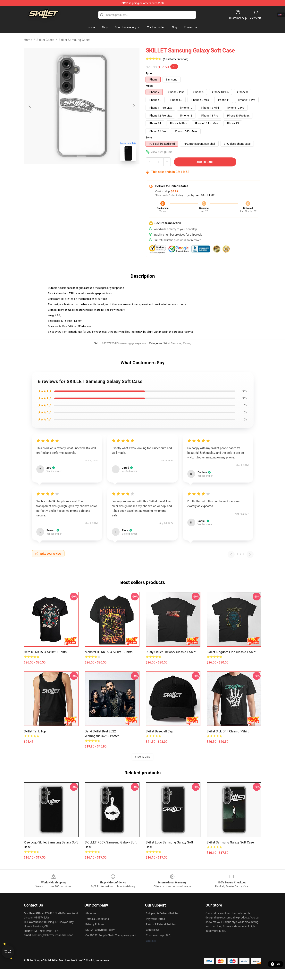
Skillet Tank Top (35, 731)
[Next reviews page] (250, 554)
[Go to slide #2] (91, 173)
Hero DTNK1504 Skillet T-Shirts (45, 652)
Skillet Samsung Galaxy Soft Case (230, 842)
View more (142, 757)
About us (90, 913)
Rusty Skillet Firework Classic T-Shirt (171, 652)
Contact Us (152, 929)
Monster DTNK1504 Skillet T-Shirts (108, 652)
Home (28, 40)
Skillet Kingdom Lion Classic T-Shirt (231, 652)
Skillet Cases (45, 40)
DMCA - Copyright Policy (100, 929)
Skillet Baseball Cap (159, 731)
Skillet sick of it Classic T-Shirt (228, 731)
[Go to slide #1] (71, 173)
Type (149, 73)
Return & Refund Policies (161, 924)
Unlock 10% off (7, 952)
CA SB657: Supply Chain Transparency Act (110, 935)
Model (150, 85)
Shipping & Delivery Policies (162, 913)
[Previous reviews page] (231, 554)
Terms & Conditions (97, 918)
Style (149, 137)
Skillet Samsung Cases (74, 40)
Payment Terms (155, 918)
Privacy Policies (94, 924)
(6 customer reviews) (175, 59)
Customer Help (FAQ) (159, 935)
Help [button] (275, 964)
